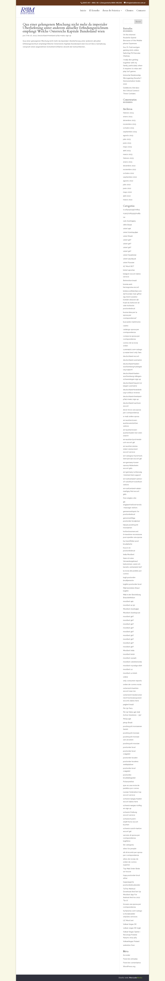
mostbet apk (128, 601)
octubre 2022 (128, 173)
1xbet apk (127, 229)
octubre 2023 (128, 128)
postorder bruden (130, 758)
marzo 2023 (127, 154)
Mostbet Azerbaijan (131, 609)
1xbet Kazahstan (129, 255)
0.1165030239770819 (131, 210)
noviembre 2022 (129, 169)
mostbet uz (128, 669)
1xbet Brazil (128, 236)
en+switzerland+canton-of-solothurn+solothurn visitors (132, 482)
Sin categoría (128, 845)
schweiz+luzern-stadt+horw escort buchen (130, 822)
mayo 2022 (127, 192)
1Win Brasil (127, 225)
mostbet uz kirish (130, 673)
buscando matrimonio (132, 322)
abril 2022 (127, 196)
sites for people (129, 849)
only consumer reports (132, 681)
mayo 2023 (127, 147)
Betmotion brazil (130, 280)
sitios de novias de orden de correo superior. (130, 862)
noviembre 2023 (129, 124)
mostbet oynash (129, 658)
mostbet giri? (128, 616)
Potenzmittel (128, 782)
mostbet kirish (129, 654)
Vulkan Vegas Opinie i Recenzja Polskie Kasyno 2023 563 (131, 935)
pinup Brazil (127, 723)
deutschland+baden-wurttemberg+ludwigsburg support (132, 367)
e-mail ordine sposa (131, 416)
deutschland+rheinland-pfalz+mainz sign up (54, 36)
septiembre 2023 (130, 132)
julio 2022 (127, 185)
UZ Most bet (128, 920)
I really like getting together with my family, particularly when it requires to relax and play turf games (132, 65)
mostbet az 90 (129, 605)
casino (125, 326)
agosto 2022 (128, 181)
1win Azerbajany (129, 221)
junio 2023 (127, 143)
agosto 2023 (128, 135)
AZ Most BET (128, 266)
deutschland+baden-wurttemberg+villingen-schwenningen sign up (132, 376)
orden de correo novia (132, 684)
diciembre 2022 (129, 166)
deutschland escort (131, 356)
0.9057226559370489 (131, 213)
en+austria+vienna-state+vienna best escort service (130, 449)
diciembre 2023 (129, 120)
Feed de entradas (130, 959)
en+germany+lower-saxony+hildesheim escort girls (131, 465)
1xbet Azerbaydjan (130, 232)
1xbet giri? (127, 240)
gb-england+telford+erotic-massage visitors (132, 505)
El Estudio (94, 11)
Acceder (126, 955)
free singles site (129, 498)
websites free (129, 945)
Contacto (141, 11)
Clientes (129, 11)
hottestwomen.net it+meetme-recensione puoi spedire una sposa (132, 534)
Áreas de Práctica (111, 11)
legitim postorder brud (132, 584)
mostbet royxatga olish (132, 666)
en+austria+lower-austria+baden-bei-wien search (132, 433)
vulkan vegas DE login (132, 928)
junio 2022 (127, 188)
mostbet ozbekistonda (132, 662)
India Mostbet (128, 554)
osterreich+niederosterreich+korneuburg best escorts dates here (132, 698)
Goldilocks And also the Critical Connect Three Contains (131, 91)
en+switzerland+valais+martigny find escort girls (132, 491)
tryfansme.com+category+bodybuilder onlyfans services (132, 914)
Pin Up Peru (128, 708)
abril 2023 (127, 151)
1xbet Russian (128, 263)
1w (124, 217)
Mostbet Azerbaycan (131, 613)
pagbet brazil (128, 704)
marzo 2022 (127, 200)
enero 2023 (127, 162)
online (125, 677)
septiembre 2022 (130, 177)
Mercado (135, 978)
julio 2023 (127, 139)
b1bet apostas (129, 270)
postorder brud (129, 747)
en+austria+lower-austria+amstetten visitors (130, 423)
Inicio (83, 11)
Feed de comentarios (132, 963)
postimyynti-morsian (131, 744)
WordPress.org (129, 966)
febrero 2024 (128, 113)
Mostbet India (128, 650)
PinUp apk (127, 719)
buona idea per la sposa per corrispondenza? (130, 315)
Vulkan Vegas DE (130, 924)
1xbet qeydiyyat (129, 259)
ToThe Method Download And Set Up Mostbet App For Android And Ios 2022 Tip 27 (132, 894)
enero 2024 (127, 117)
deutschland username (132, 360)
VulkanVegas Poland (131, 941)
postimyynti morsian (131, 733)
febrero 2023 (128, 158)
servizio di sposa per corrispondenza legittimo (131, 838)
